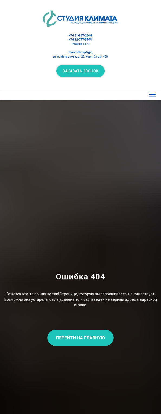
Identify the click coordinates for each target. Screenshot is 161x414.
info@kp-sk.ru (80, 43)
